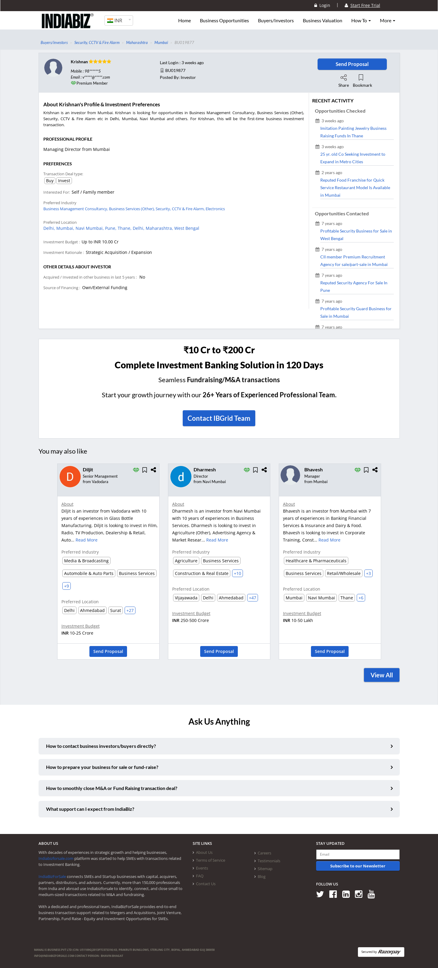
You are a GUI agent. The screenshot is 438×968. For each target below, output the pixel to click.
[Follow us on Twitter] (322, 894)
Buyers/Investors (276, 20)
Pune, (111, 228)
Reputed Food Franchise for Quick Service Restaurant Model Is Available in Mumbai (355, 187)
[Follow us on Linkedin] (348, 894)
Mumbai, (66, 228)
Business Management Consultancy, (76, 208)
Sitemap (265, 868)
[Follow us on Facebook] (335, 894)
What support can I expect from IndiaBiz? (90, 809)
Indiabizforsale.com (56, 858)
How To (361, 20)
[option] (108, 563)
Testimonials (269, 860)
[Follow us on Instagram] (361, 894)
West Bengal (186, 228)
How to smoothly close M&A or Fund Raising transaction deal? (111, 788)
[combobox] (118, 20)
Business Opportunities (224, 20)
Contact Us (206, 883)
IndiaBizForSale (52, 876)
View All (382, 675)
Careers (264, 853)
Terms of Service (210, 860)
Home (184, 20)
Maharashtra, (160, 228)
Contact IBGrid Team (219, 418)
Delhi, (49, 228)
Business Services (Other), (132, 208)
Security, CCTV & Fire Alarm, (181, 208)
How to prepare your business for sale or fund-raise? (102, 767)
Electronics (215, 208)
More (387, 20)
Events (202, 868)
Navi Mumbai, (90, 228)
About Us (204, 852)
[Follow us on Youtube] (373, 894)
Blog (262, 876)
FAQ (199, 876)
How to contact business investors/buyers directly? (101, 746)
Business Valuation (322, 20)
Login (322, 5)
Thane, (125, 228)
